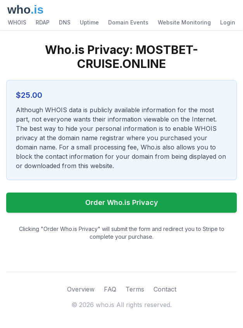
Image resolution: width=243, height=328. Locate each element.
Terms (135, 289)
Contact (164, 289)
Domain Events (128, 22)
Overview (81, 289)
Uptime (89, 22)
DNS (65, 22)
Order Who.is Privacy (121, 202)
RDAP (43, 22)
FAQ (110, 289)
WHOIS (17, 22)
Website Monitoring (184, 22)
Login (227, 22)
